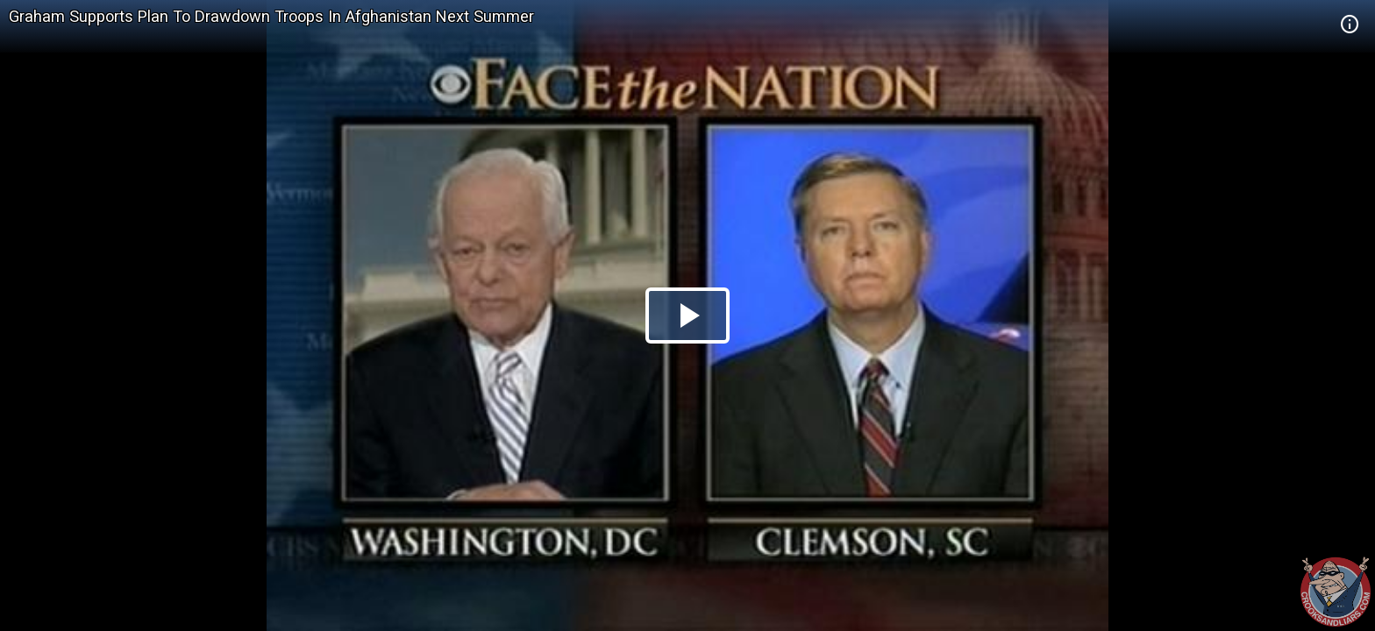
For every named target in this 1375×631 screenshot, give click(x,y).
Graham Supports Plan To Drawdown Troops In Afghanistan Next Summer (271, 16)
